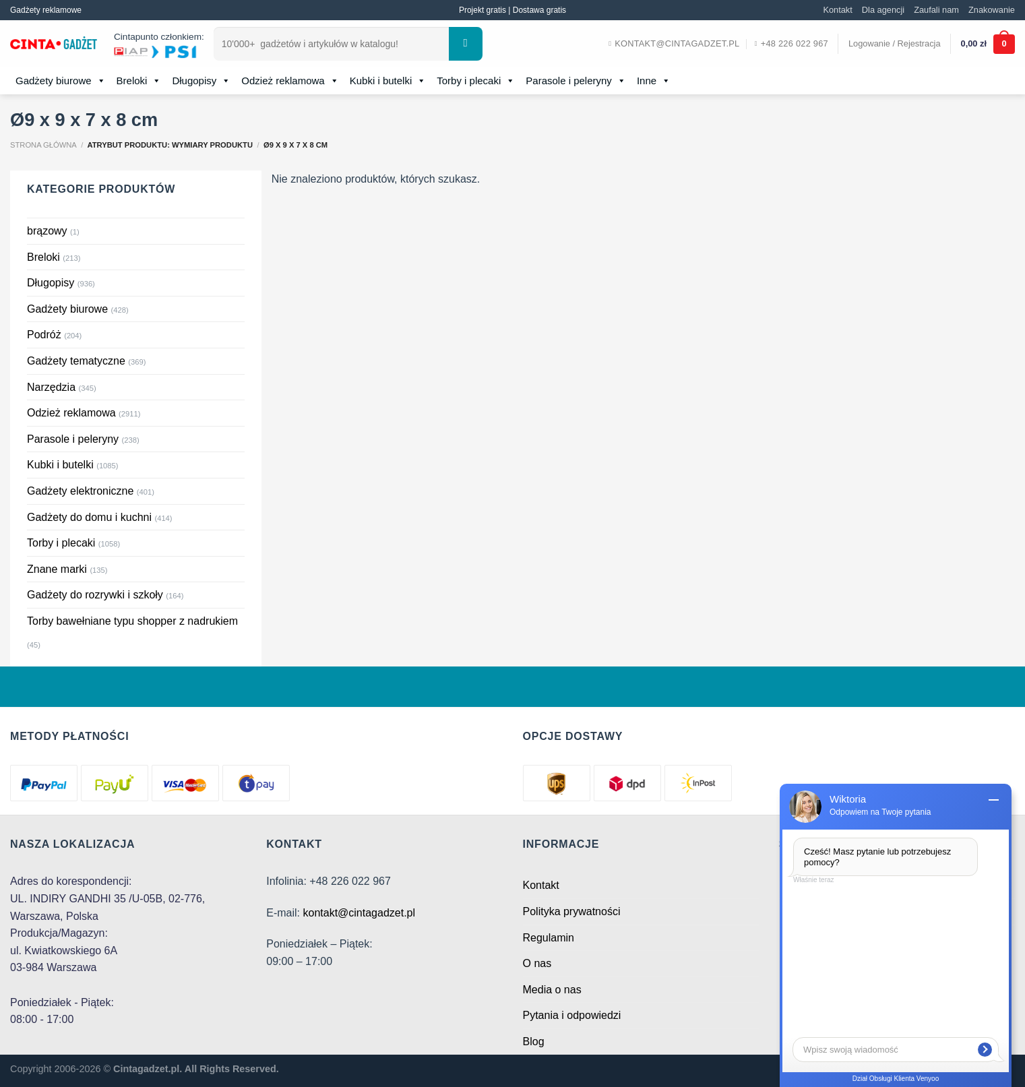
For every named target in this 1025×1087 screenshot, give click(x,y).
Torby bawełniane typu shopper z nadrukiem (132, 621)
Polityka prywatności (572, 911)
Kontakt (837, 10)
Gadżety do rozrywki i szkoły (95, 594)
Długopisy (201, 80)
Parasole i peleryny (576, 80)
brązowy (47, 231)
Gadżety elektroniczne (80, 491)
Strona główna (43, 145)
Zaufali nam (936, 10)
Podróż (44, 334)
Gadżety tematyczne (76, 361)
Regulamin (548, 937)
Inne (654, 80)
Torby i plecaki (476, 80)
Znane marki (57, 569)
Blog (534, 1041)
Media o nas (552, 989)
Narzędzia (51, 387)
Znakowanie (991, 10)
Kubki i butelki (388, 80)
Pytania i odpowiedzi (572, 1015)
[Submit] (466, 44)
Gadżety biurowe (60, 80)
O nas (537, 963)
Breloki (139, 80)
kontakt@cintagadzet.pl (359, 913)
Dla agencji (883, 10)
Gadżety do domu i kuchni (89, 517)
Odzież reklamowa (289, 80)
